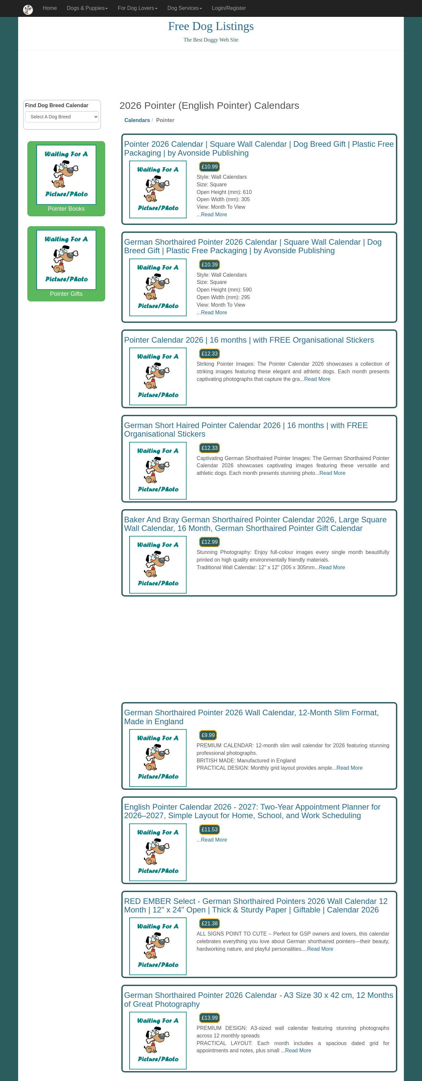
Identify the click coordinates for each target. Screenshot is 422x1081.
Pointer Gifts (66, 263)
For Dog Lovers (137, 8)
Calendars (137, 120)
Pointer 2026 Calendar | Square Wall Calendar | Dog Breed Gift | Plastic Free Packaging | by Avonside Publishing (259, 148)
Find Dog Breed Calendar (56, 105)
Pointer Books (66, 178)
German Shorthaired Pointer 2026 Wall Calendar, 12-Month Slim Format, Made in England (251, 717)
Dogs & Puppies (87, 8)
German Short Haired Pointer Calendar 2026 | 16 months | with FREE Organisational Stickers (246, 429)
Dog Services (184, 8)
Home (50, 8)
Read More (214, 214)
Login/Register (229, 8)
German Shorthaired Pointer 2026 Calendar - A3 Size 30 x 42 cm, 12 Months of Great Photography (258, 999)
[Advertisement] (211, 75)
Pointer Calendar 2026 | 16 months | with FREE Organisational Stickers (249, 339)
